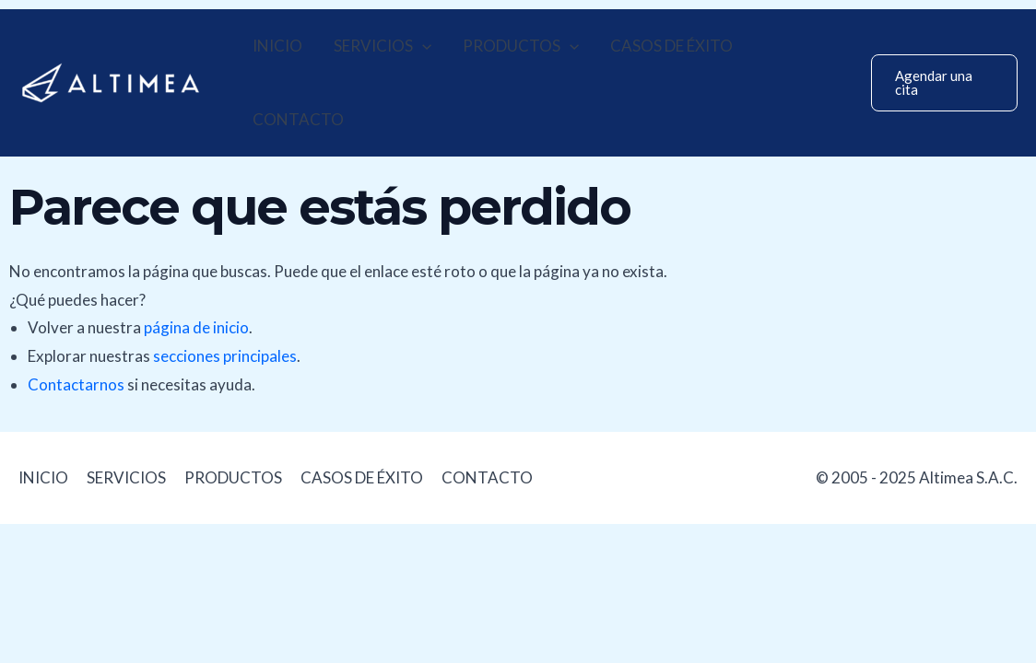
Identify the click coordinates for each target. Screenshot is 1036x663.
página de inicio (196, 327)
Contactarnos (76, 384)
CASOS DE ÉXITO (671, 45)
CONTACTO (298, 119)
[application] (422, 46)
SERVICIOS (382, 46)
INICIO (277, 45)
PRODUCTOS (521, 46)
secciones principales (225, 356)
